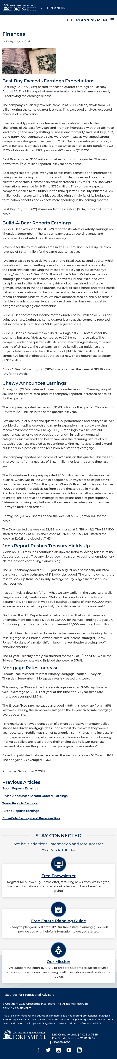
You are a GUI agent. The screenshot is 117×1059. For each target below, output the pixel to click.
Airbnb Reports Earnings (20, 811)
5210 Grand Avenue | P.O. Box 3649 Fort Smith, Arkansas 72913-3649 (75, 1036)
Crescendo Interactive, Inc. (44, 1003)
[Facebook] (37, 1050)
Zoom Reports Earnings (20, 788)
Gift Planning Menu (88, 20)
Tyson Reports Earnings (20, 803)
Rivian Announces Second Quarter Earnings (35, 796)
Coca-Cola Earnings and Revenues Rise (31, 818)
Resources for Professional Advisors (28, 995)
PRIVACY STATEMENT (16, 1008)
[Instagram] (58, 1050)
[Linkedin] (79, 1050)
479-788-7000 (61, 1042)
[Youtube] (69, 1050)
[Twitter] (48, 1050)
